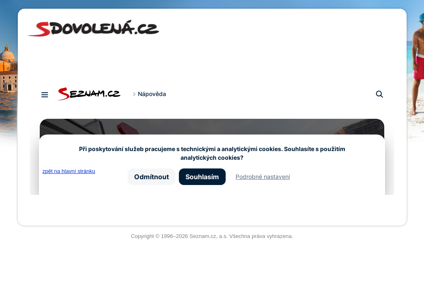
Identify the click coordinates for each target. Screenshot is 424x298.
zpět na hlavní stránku (69, 171)
